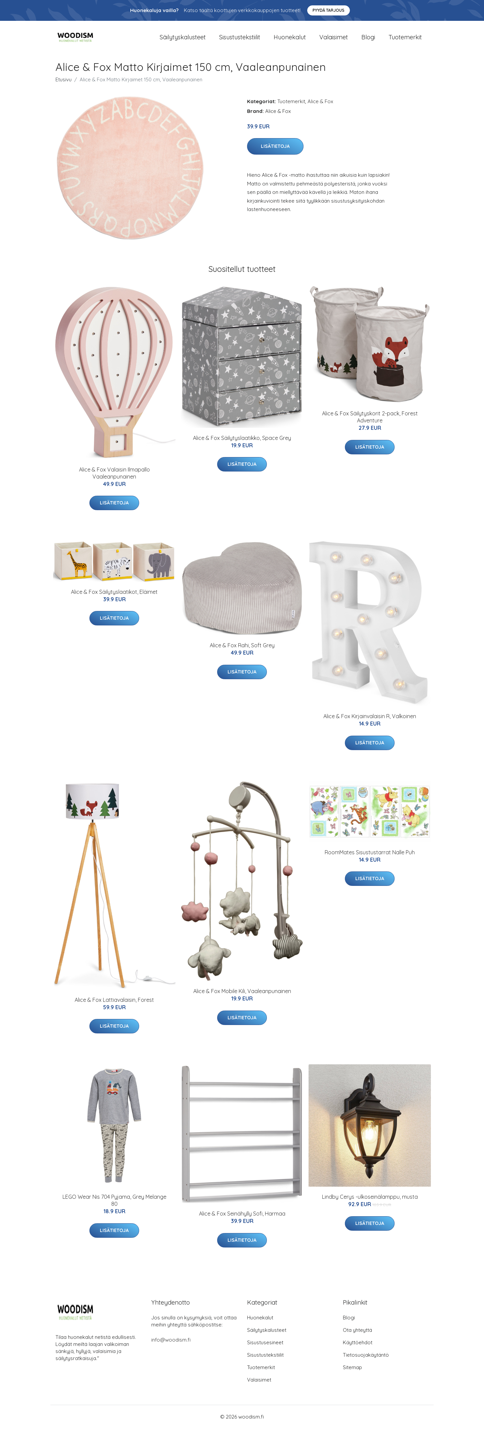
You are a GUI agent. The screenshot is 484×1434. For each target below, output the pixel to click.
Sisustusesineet (265, 1348)
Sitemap (352, 1373)
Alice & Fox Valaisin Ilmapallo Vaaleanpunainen (114, 479)
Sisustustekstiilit (239, 40)
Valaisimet (333, 40)
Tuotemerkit (405, 40)
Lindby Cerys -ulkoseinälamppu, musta (370, 1202)
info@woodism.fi (171, 1345)
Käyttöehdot (357, 1348)
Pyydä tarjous (329, 10)
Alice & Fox (320, 107)
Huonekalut (290, 40)
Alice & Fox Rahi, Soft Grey (242, 651)
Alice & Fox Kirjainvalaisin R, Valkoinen (369, 722)
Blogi (368, 40)
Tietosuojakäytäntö (366, 1360)
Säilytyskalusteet (183, 40)
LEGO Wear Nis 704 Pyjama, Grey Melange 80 (114, 1206)
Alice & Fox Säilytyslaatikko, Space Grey (242, 443)
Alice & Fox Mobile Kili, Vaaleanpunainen (242, 997)
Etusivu (63, 85)
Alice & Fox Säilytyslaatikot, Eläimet (114, 597)
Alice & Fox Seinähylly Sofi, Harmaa (242, 1219)
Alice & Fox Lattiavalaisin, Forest (114, 1005)
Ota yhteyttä (357, 1336)
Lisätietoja (275, 152)
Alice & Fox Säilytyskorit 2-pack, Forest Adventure (370, 423)
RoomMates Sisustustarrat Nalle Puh (370, 858)
